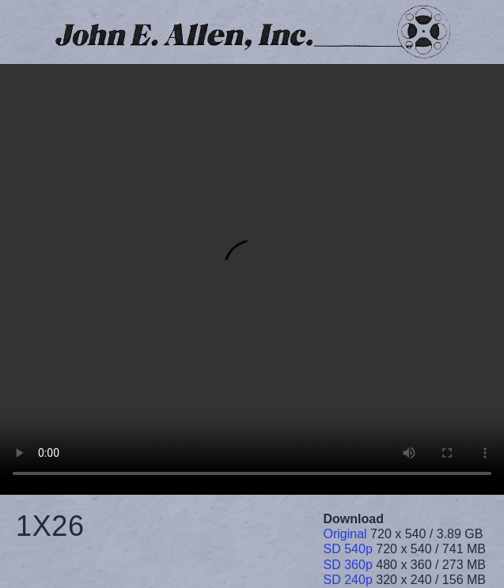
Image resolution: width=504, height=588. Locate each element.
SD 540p (348, 549)
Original (345, 534)
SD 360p (348, 564)
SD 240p (348, 579)
